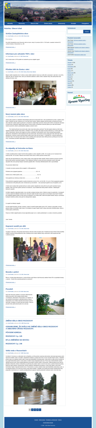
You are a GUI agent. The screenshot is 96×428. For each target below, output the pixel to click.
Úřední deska (42, 419)
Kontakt (36, 419)
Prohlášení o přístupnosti (51, 419)
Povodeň (9, 289)
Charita (69, 64)
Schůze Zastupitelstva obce (17, 33)
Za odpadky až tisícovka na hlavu (19, 148)
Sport (69, 83)
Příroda (69, 77)
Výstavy (69, 87)
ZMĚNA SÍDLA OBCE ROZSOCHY (19, 321)
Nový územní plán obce (15, 114)
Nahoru (59, 419)
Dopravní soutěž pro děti (16, 226)
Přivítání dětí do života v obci (17, 69)
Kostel (69, 68)
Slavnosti (70, 81)
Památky (70, 74)
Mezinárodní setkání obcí (80, 54)
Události (34, 71)
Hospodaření (71, 66)
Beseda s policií (12, 272)
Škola (69, 79)
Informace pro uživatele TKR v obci (20, 54)
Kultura (25, 71)
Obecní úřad (26, 36)
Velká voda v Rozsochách (16, 351)
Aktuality (70, 62)
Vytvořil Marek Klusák (48, 422)
